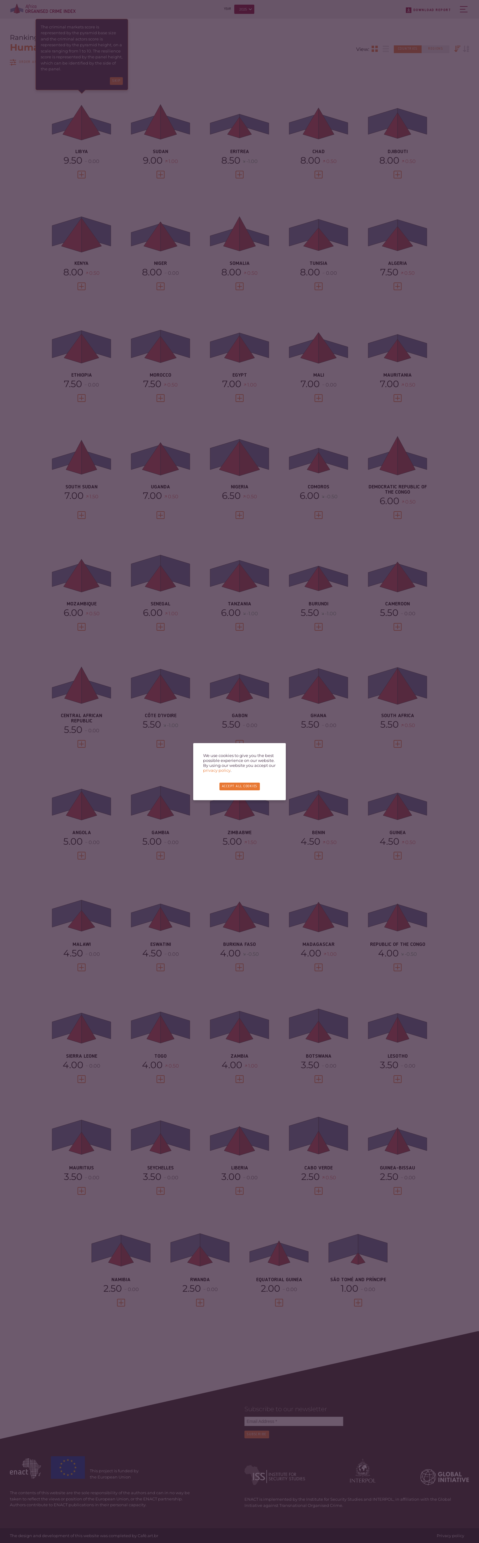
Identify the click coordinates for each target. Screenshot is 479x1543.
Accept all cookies (239, 786)
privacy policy (217, 770)
